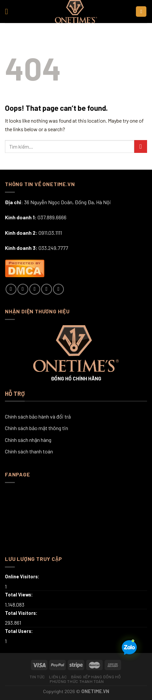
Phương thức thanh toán (77, 681)
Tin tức (37, 676)
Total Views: (19, 594)
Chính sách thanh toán (29, 451)
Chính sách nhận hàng (28, 440)
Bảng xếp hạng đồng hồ (96, 676)
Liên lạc (58, 676)
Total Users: (19, 631)
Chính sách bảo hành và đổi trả (38, 416)
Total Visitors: (21, 613)
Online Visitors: (22, 576)
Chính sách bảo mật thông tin (36, 428)
